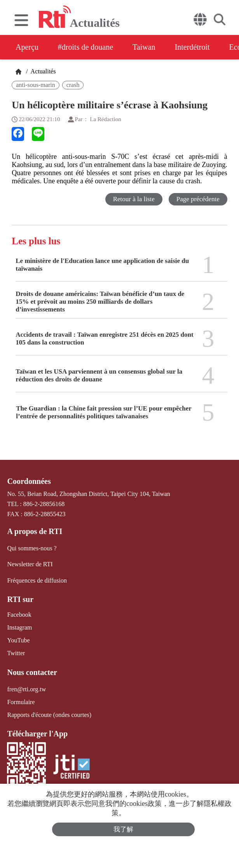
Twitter (16, 653)
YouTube (18, 640)
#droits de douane (85, 47)
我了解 (123, 829)
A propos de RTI (34, 531)
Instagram (19, 627)
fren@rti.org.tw (26, 689)
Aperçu (27, 47)
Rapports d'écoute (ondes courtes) (49, 715)
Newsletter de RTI (29, 564)
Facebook (19, 614)
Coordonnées (29, 481)
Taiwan (144, 47)
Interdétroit (192, 47)
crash (73, 85)
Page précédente (198, 199)
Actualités (42, 71)
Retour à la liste (134, 199)
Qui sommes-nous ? (31, 548)
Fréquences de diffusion (36, 580)
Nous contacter (32, 672)
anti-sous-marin (35, 85)
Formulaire (21, 702)
